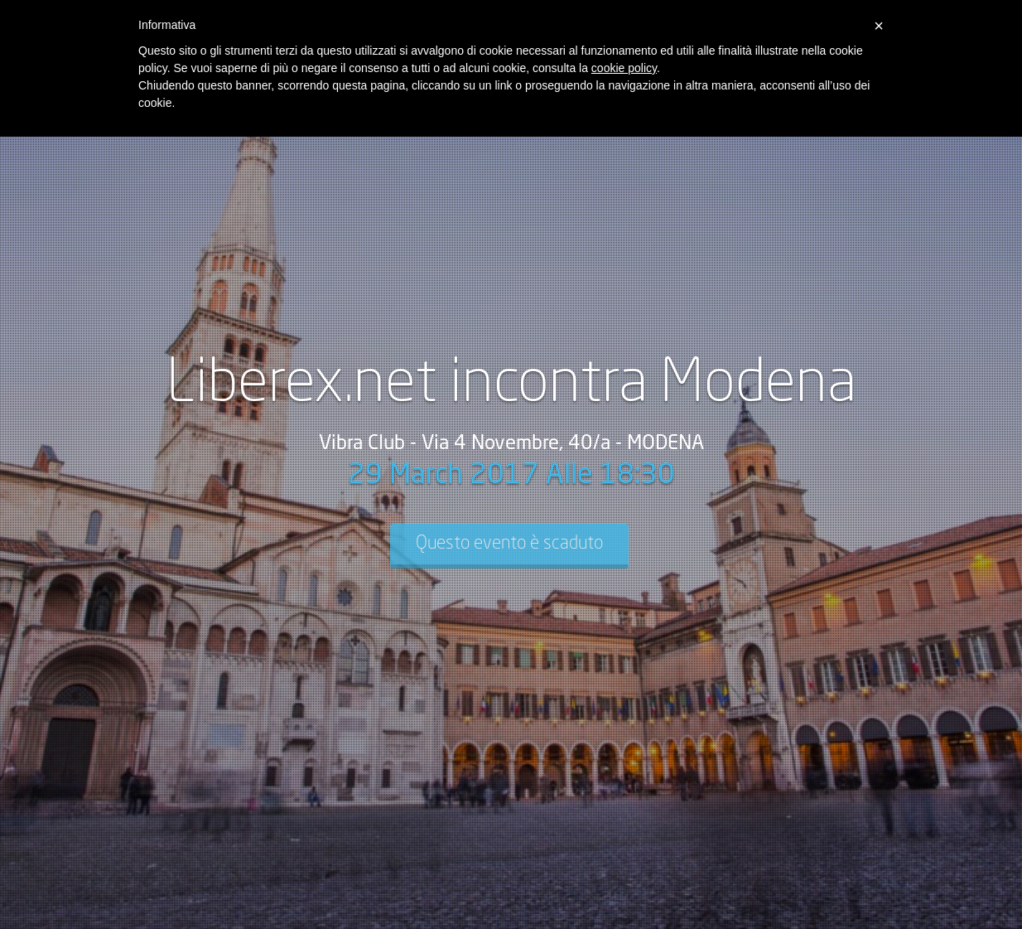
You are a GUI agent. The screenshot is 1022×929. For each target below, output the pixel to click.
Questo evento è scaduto (509, 544)
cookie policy (624, 68)
